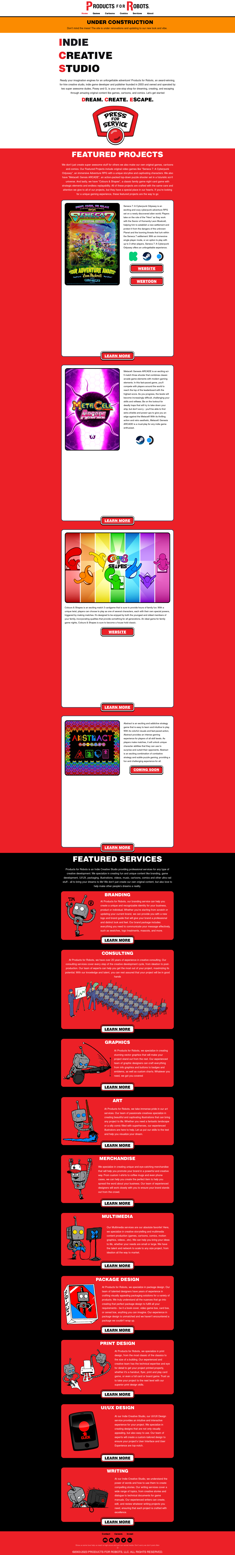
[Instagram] (117, 1540)
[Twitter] (123, 1540)
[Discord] (105, 1540)
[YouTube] (111, 1540)
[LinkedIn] (129, 1540)
